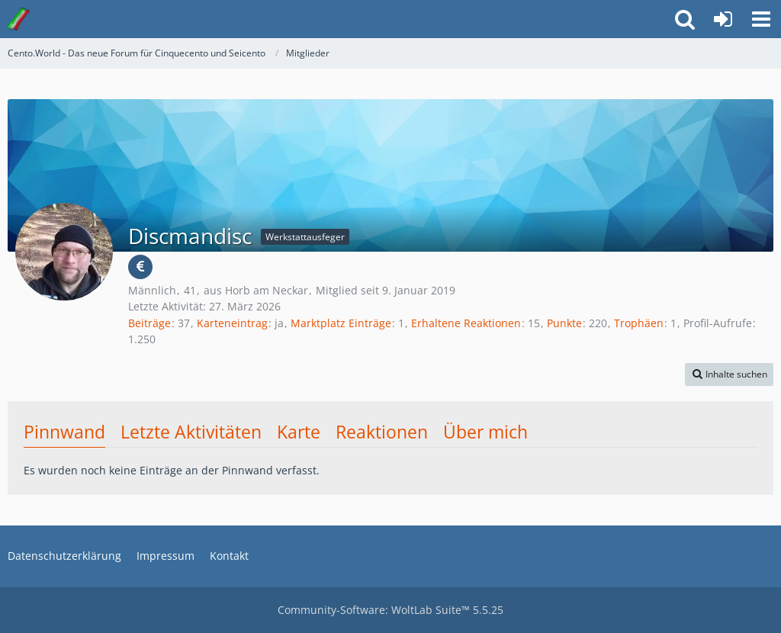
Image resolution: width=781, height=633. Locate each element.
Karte (298, 431)
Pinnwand (64, 431)
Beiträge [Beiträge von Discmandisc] (149, 323)
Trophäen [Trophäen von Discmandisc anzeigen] (639, 323)
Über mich (485, 431)
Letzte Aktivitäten (191, 431)
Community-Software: (390, 609)
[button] (761, 19)
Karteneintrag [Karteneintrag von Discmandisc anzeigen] (232, 323)
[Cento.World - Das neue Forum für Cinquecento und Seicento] (19, 19)
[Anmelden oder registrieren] (723, 19)
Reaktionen (382, 431)
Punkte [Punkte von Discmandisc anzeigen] (564, 323)
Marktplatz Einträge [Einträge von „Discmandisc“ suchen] (341, 323)
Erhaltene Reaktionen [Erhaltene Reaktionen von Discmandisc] (466, 323)
